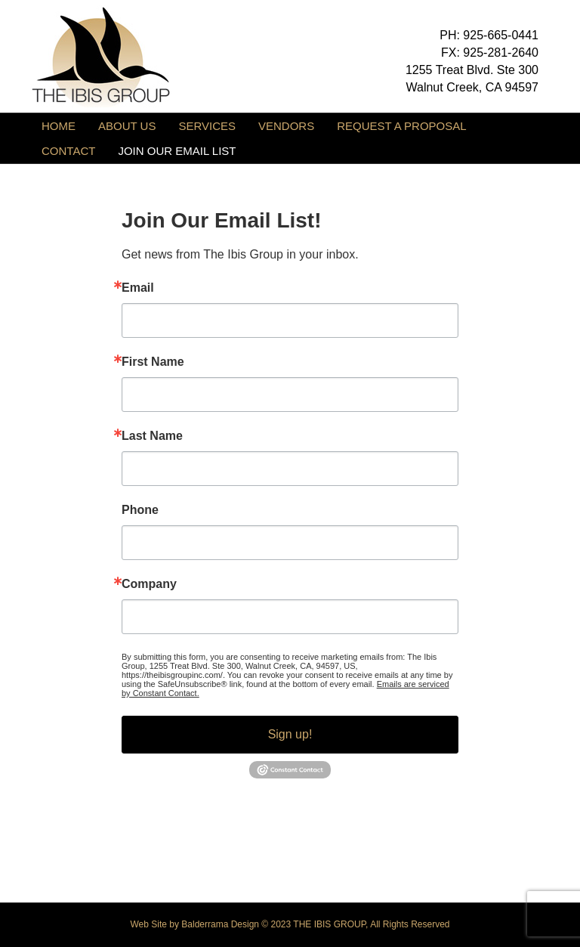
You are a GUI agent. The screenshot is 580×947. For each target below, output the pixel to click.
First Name (153, 362)
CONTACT (68, 150)
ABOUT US (127, 125)
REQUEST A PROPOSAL (401, 125)
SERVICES (207, 125)
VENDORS (286, 125)
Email (138, 288)
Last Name (152, 436)
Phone (140, 510)
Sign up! (290, 734)
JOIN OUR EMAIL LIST (177, 150)
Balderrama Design (220, 924)
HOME (59, 125)
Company (149, 584)
